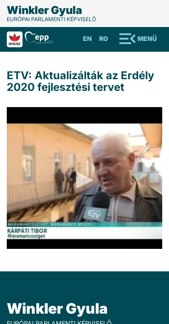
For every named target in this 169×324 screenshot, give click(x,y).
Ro (103, 38)
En (87, 38)
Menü (147, 38)
